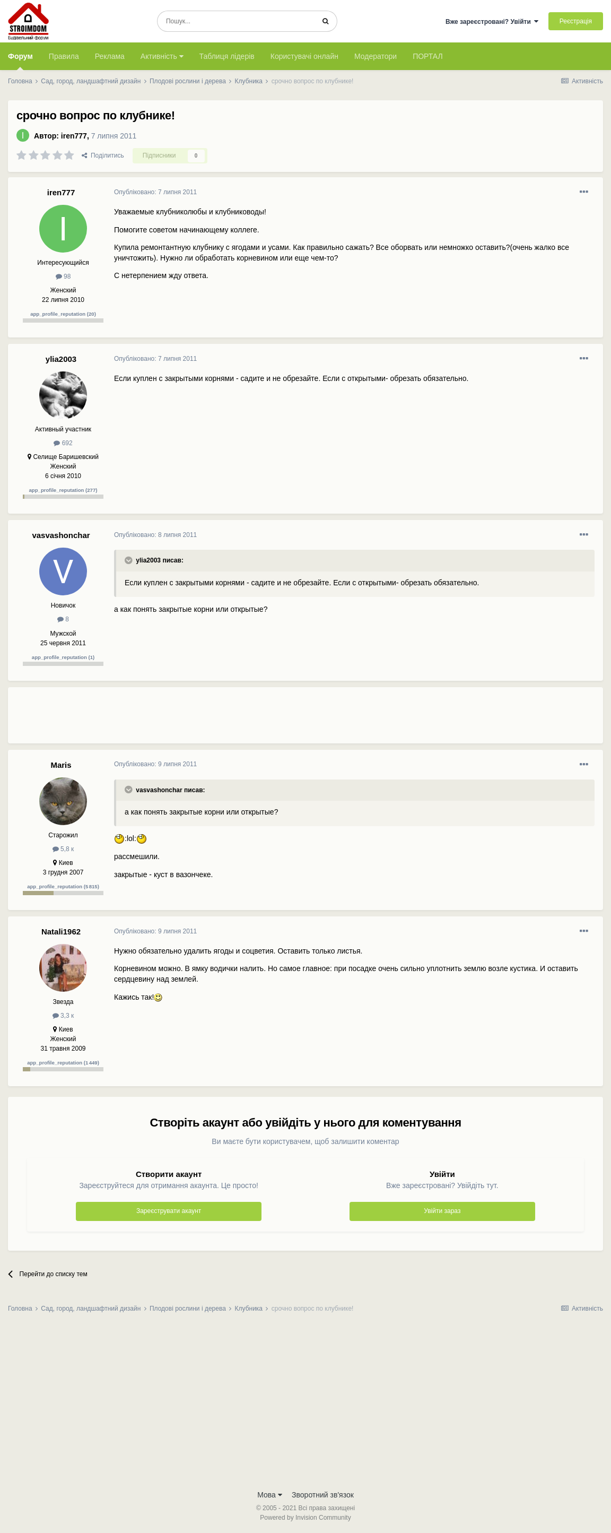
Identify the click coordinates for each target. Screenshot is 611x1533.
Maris (60, 764)
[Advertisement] (307, 719)
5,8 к (63, 849)
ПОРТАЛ (428, 56)
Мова (269, 1495)
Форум (20, 61)
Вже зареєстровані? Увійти (492, 21)
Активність (162, 56)
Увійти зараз (442, 1211)
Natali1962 (61, 931)
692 (63, 443)
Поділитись (103, 155)
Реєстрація (576, 21)
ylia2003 (61, 358)
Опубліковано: (155, 192)
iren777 (74, 136)
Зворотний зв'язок (323, 1495)
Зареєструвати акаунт (168, 1211)
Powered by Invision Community (305, 1517)
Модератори (375, 56)
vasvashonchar (61, 535)
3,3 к (63, 1015)
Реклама (110, 56)
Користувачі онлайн (304, 56)
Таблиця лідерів (227, 56)
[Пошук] (236, 21)
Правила (64, 56)
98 (63, 276)
